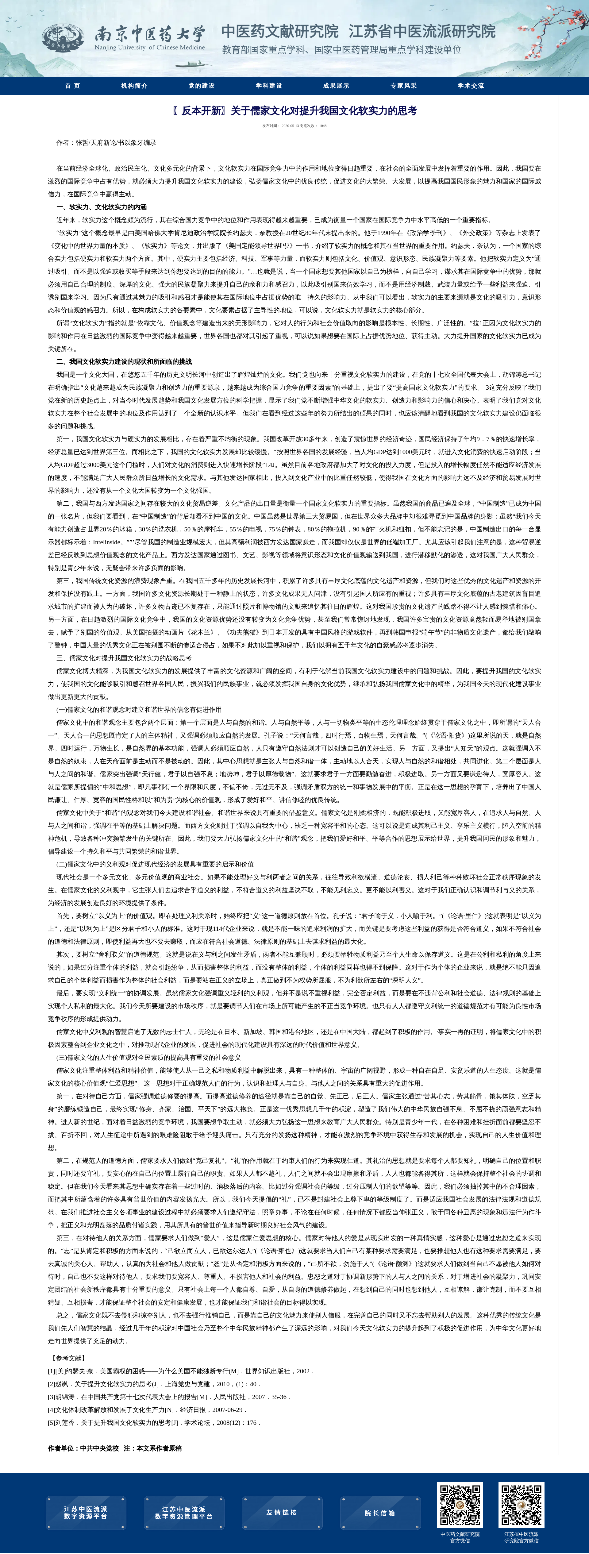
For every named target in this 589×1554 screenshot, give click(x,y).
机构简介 (134, 86)
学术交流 (471, 86)
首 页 (73, 86)
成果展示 (336, 86)
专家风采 (404, 86)
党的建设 (201, 86)
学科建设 (269, 86)
